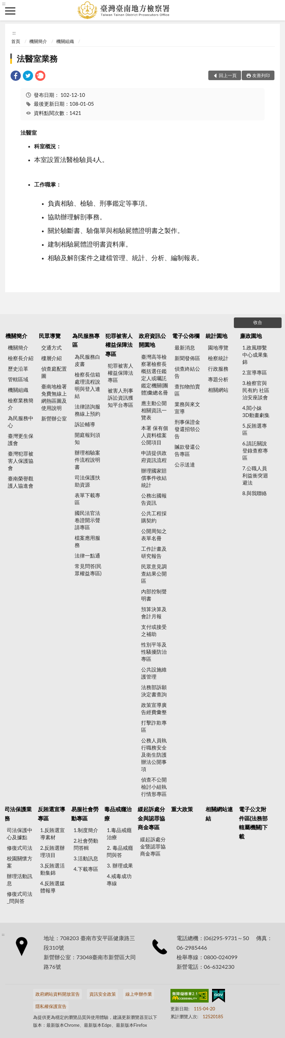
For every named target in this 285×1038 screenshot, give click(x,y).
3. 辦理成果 (120, 865)
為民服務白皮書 (87, 360)
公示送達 (185, 464)
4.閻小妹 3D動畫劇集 (256, 411)
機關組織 (65, 41)
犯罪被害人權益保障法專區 (119, 344)
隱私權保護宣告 (50, 1006)
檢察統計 (218, 358)
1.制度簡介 (86, 830)
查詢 (275, 10)
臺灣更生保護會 (20, 439)
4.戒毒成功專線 (119, 879)
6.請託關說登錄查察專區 (255, 450)
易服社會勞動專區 (85, 813)
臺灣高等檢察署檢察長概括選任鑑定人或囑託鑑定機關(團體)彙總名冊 (154, 375)
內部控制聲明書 (154, 595)
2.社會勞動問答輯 (86, 844)
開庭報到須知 (87, 438)
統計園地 (216, 335)
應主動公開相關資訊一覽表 (154, 410)
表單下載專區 (87, 498)
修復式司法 (19, 848)
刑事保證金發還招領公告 (187, 429)
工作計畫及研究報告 (154, 552)
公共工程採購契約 (154, 516)
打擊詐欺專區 (154, 726)
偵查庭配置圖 (54, 372)
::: (3, 3)
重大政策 (182, 809)
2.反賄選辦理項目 (52, 851)
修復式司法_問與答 (19, 897)
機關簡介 (38, 41)
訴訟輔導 (85, 424)
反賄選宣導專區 (51, 813)
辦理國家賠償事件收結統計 (154, 478)
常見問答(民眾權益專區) (88, 569)
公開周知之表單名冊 (154, 534)
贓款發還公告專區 (187, 450)
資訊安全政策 (102, 994)
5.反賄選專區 (254, 429)
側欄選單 (10, 11)
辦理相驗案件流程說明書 (87, 459)
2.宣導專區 (254, 372)
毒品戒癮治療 (118, 813)
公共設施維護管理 (154, 673)
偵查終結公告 (187, 372)
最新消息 (185, 347)
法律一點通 (87, 555)
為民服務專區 (86, 340)
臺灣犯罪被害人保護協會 (20, 460)
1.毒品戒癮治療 (119, 833)
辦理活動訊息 (19, 879)
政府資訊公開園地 (152, 340)
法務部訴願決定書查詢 (154, 690)
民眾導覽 (50, 335)
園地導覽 (218, 347)
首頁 (15, 41)
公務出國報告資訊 (154, 499)
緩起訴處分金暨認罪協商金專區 (153, 846)
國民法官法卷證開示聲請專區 (87, 520)
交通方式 (51, 347)
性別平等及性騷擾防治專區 (154, 651)
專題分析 (218, 379)
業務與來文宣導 (187, 407)
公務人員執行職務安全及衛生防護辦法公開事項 (154, 754)
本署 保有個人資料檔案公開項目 (154, 435)
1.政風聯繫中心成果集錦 (255, 354)
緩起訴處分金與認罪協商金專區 (151, 818)
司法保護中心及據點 (19, 833)
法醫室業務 (37, 58)
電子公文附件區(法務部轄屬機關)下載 (253, 822)
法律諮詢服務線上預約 (87, 410)
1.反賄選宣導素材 (52, 833)
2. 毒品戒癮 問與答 (120, 851)
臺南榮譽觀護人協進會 (20, 482)
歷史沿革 (18, 369)
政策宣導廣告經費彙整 (154, 708)
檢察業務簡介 (20, 404)
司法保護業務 (18, 813)
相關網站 (218, 390)
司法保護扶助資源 (87, 481)
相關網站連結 (219, 813)
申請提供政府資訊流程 (154, 456)
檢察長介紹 (20, 358)
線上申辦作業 (138, 994)
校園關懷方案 (19, 862)
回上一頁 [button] (228, 75)
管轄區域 (18, 379)
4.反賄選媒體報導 (52, 886)
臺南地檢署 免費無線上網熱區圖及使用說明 (54, 397)
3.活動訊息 (86, 858)
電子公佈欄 (185, 335)
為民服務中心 (20, 421)
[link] (16, 77)
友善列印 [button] (261, 75)
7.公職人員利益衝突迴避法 (255, 475)
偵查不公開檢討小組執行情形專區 (154, 786)
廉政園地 (251, 335)
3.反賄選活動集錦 (52, 869)
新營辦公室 (54, 418)
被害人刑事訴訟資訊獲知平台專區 (120, 397)
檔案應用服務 (87, 541)
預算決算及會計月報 (154, 612)
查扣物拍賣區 (187, 390)
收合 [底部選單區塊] (257, 322)
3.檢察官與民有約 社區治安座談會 (255, 390)
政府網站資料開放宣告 (57, 994)
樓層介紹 (51, 358)
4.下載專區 (86, 869)
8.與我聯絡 (254, 493)
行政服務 (218, 369)
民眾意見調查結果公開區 (154, 573)
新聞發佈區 (187, 358)
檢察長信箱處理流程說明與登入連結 (87, 385)
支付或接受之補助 (154, 630)
